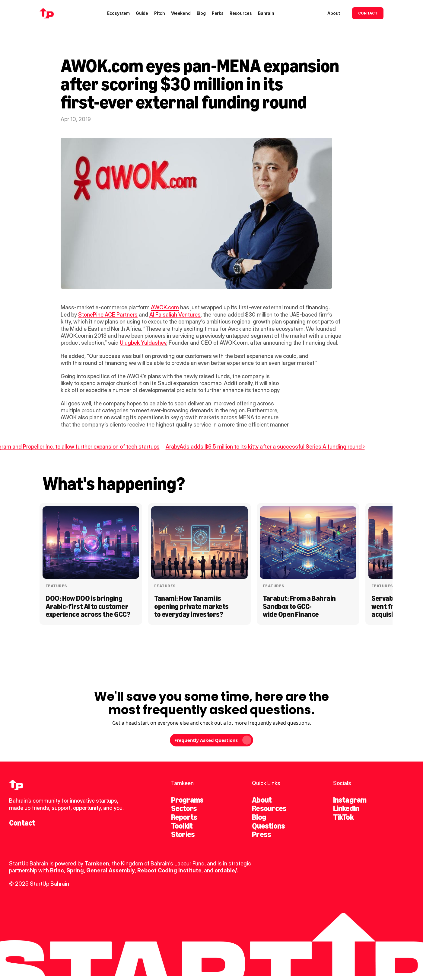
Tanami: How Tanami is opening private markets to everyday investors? (192, 606)
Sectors (184, 808)
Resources (269, 808)
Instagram (350, 800)
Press (261, 834)
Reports (184, 817)
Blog (259, 817)
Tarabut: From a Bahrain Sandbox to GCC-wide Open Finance (300, 606)
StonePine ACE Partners (108, 314)
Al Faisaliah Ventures (175, 314)
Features (56, 585)
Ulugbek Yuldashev (143, 343)
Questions (268, 826)
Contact (22, 823)
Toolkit (182, 826)
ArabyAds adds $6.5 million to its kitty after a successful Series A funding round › (265, 446)
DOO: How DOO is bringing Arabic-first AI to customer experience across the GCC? (88, 606)
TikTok (343, 817)
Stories (183, 834)
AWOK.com (165, 307)
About (262, 800)
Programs (187, 800)
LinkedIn (346, 808)
